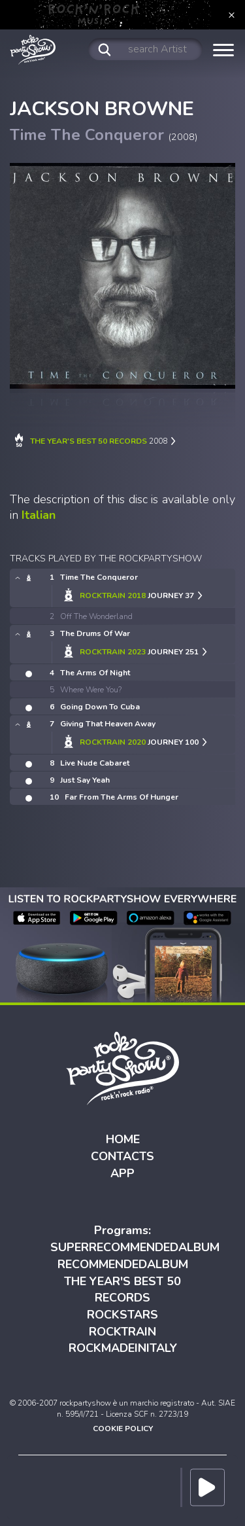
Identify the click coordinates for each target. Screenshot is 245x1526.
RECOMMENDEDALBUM (122, 1264)
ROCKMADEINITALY (123, 1348)
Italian (39, 515)
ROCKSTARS (122, 1314)
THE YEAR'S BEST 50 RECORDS (122, 1289)
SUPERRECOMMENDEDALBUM (135, 1247)
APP (122, 1173)
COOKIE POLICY (123, 1428)
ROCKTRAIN (122, 1332)
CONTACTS (122, 1156)
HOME (123, 1139)
